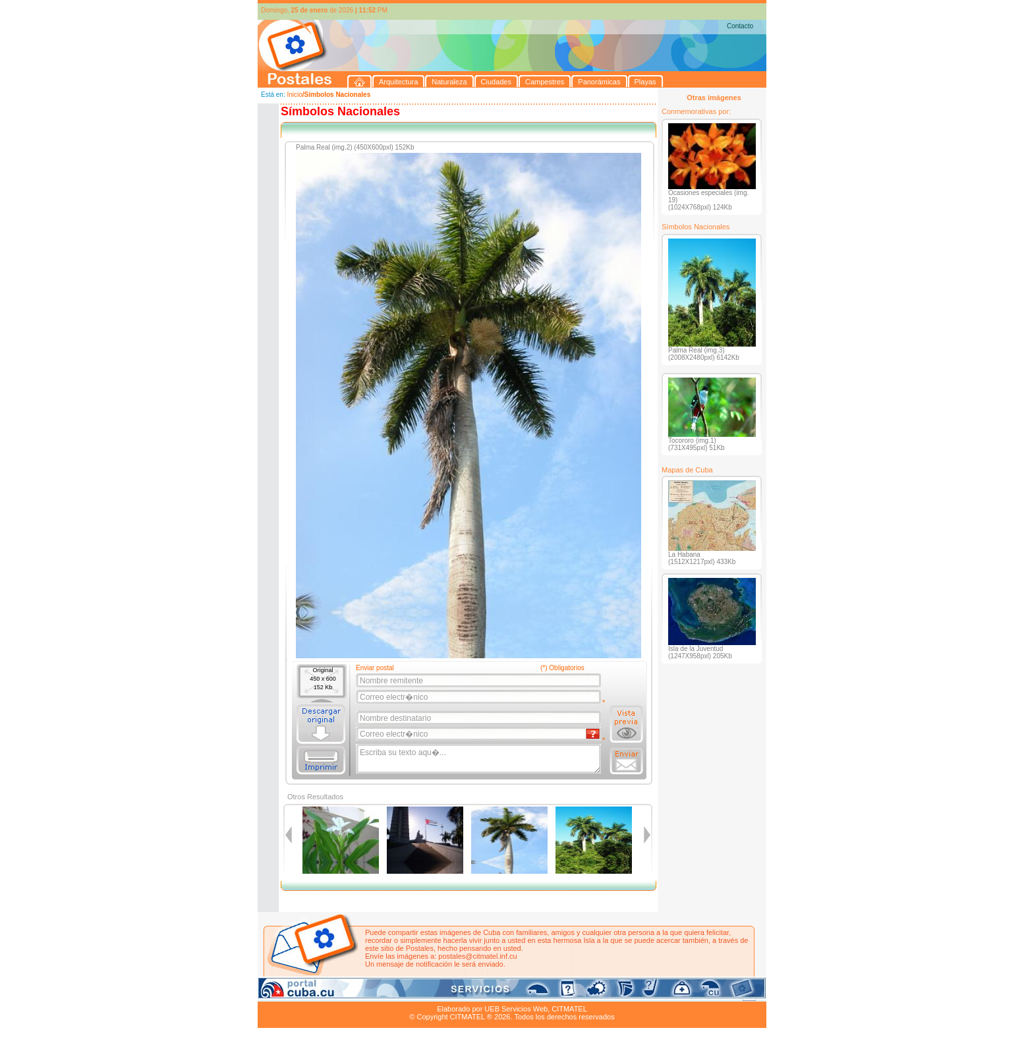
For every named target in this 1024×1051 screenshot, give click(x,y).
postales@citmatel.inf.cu (477, 956)
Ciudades (381, 994)
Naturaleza (343, 994)
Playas (507, 994)
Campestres (422, 994)
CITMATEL (569, 1009)
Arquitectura (299, 994)
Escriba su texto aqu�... (479, 759)
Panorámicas (469, 994)
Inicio (294, 94)
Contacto (740, 26)
